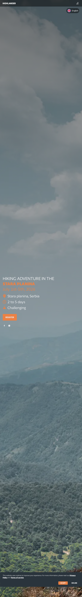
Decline (74, 583)
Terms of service (17, 578)
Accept (62, 583)
